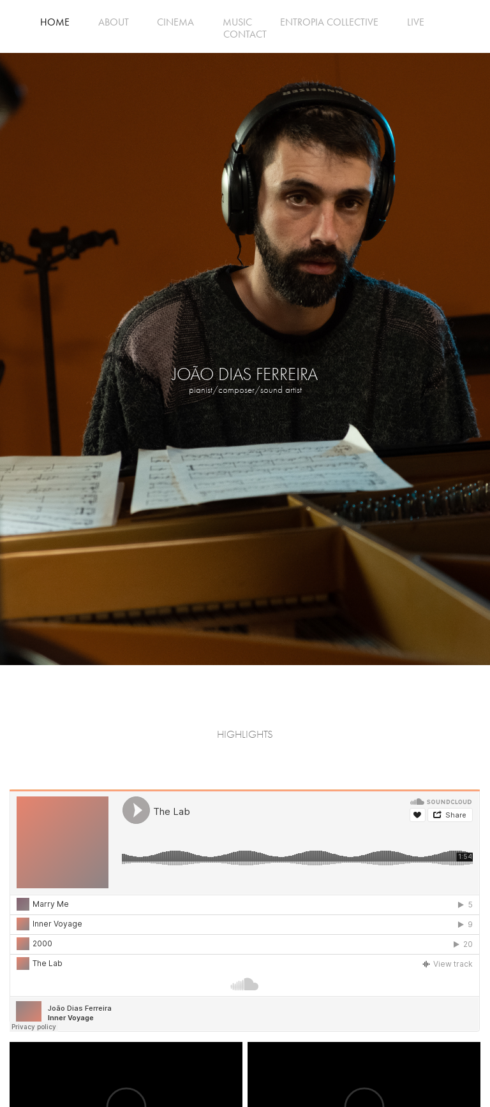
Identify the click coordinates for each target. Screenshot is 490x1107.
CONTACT (245, 34)
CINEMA (175, 22)
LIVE (415, 22)
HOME (55, 22)
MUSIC (237, 22)
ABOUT (113, 22)
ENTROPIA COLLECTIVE (329, 22)
